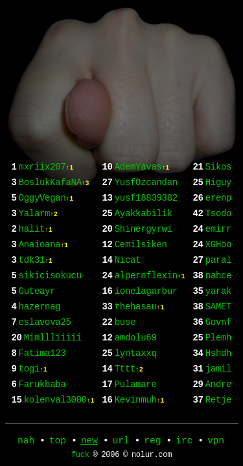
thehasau (139, 364)
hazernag (40, 329)
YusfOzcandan (146, 224)
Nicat (128, 311)
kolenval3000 (150, 189)
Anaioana (43, 259)
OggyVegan (46, 207)
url (120, 442)
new (89, 442)
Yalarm (38, 224)
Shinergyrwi (143, 277)
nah (25, 442)
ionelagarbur (146, 346)
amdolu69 (136, 399)
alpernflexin (150, 329)
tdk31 (35, 277)
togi (33, 399)
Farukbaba (133, 172)
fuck (80, 458)
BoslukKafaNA (54, 189)
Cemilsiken (141, 294)
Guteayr (37, 311)
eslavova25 (45, 346)
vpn (215, 442)
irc (184, 442)
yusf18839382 (146, 242)
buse (125, 381)
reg (152, 442)
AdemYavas (142, 207)
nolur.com (152, 457)
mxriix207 (46, 172)
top (57, 442)
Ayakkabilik (143, 259)
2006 (110, 457)
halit (35, 242)
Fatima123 (42, 381)
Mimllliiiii (53, 364)
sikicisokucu (50, 294)
